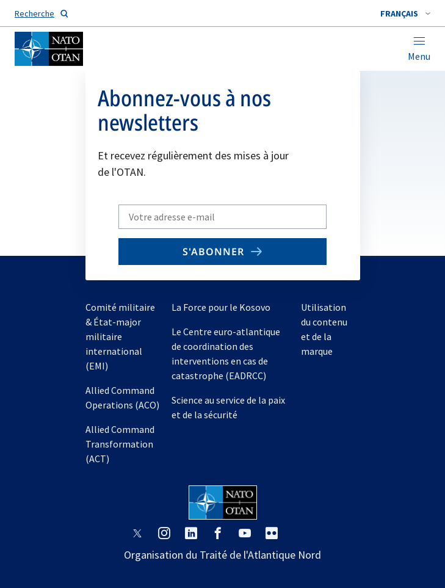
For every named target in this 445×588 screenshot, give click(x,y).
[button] (405, 13)
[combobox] (405, 13)
